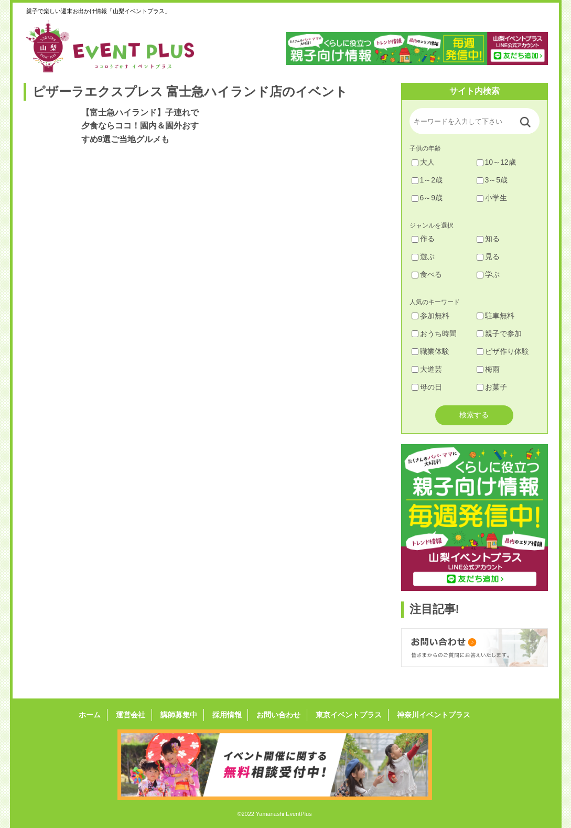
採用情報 (227, 715)
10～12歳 (496, 162)
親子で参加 (499, 333)
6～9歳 (427, 197)
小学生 (492, 197)
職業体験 (430, 351)
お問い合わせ (276, 715)
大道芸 (427, 369)
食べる (427, 274)
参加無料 (430, 315)
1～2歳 (427, 180)
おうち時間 (434, 333)
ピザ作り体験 (503, 351)
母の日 (427, 387)
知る (488, 238)
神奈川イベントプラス (427, 715)
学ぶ (488, 274)
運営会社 (134, 715)
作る (423, 238)
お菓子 (492, 387)
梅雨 (488, 369)
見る (488, 256)
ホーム (96, 715)
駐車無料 (495, 315)
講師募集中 (181, 715)
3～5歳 (492, 180)
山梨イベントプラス (118, 46)
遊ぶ (423, 256)
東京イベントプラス (344, 715)
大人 (423, 162)
